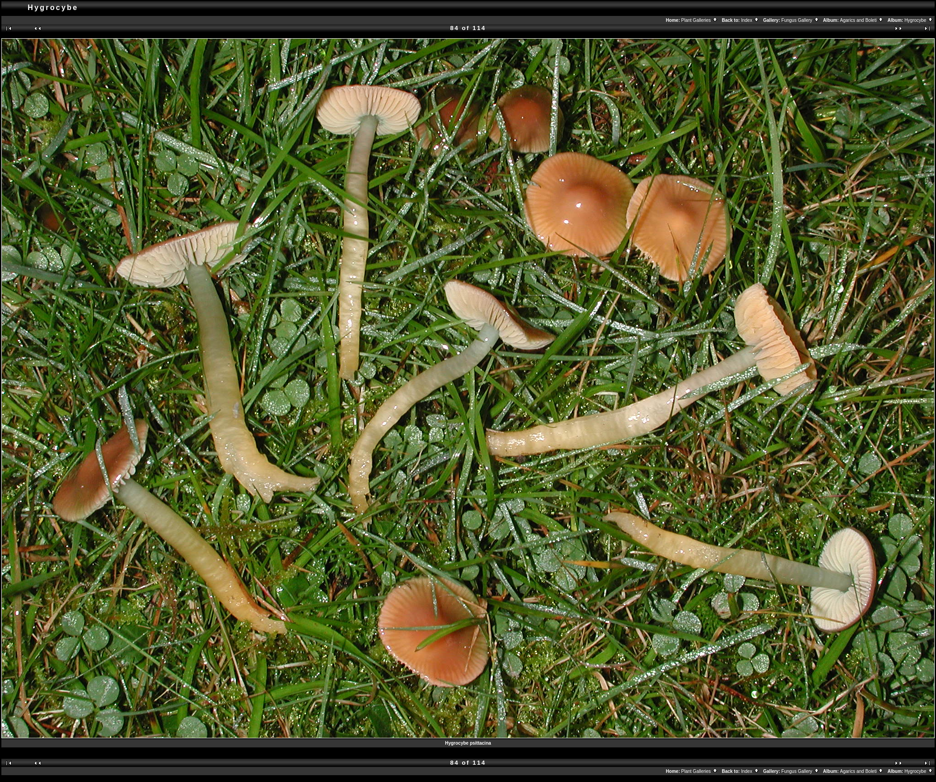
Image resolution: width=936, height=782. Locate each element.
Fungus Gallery (800, 20)
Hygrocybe (919, 20)
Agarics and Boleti (862, 20)
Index (750, 20)
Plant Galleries (699, 20)
